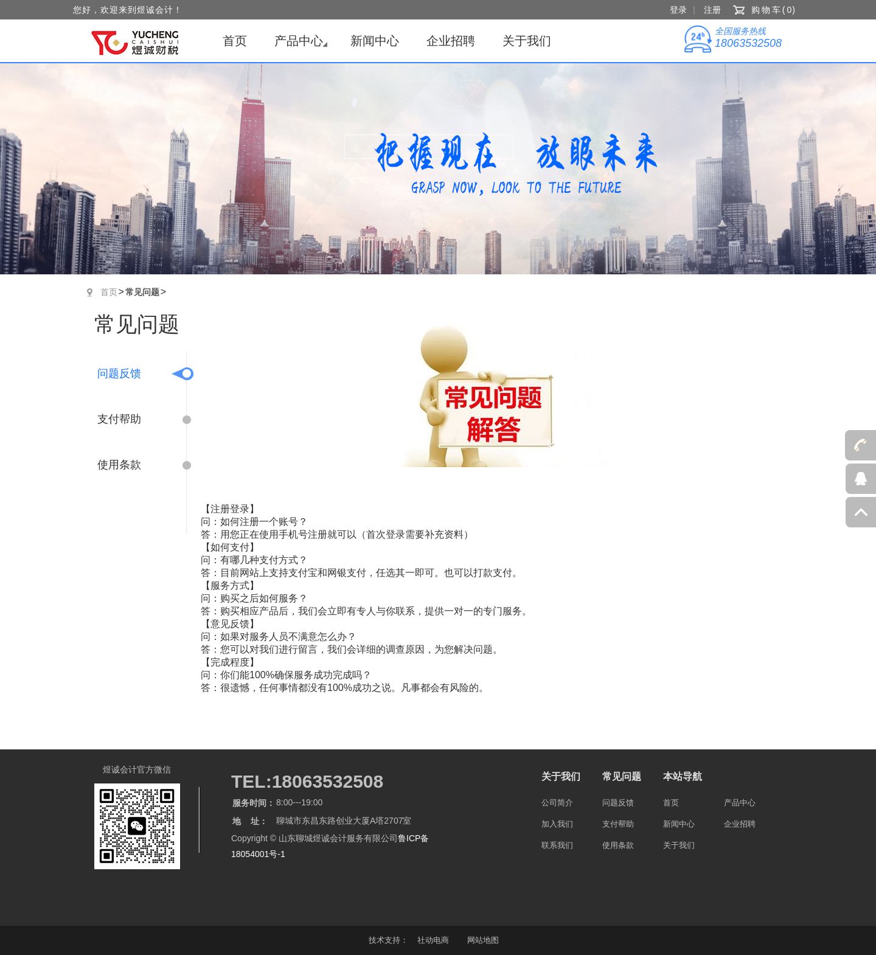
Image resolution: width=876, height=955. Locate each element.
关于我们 (526, 40)
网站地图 (483, 940)
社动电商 (433, 940)
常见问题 (142, 292)
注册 (712, 10)
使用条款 (119, 465)
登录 (678, 10)
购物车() (774, 10)
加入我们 (557, 823)
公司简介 (557, 802)
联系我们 (557, 845)
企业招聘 (450, 40)
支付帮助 (119, 419)
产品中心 (298, 40)
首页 (235, 40)
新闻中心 (374, 40)
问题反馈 (119, 373)
